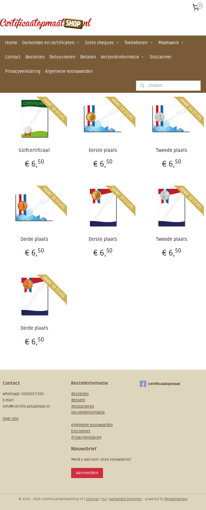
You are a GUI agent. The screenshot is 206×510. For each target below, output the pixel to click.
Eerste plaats (103, 150)
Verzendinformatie (123, 57)
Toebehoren (139, 42)
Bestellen (35, 57)
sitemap (92, 499)
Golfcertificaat (34, 150)
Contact (13, 57)
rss (104, 499)
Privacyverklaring (22, 71)
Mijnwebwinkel (176, 499)
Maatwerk (171, 42)
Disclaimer (161, 57)
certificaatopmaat (160, 383)
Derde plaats (34, 239)
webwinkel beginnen (125, 499)
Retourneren (62, 57)
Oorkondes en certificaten (51, 42)
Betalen (88, 57)
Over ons (10, 418)
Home (11, 42)
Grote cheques (102, 42)
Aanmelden (87, 472)
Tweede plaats (171, 150)
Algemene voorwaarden (69, 71)
